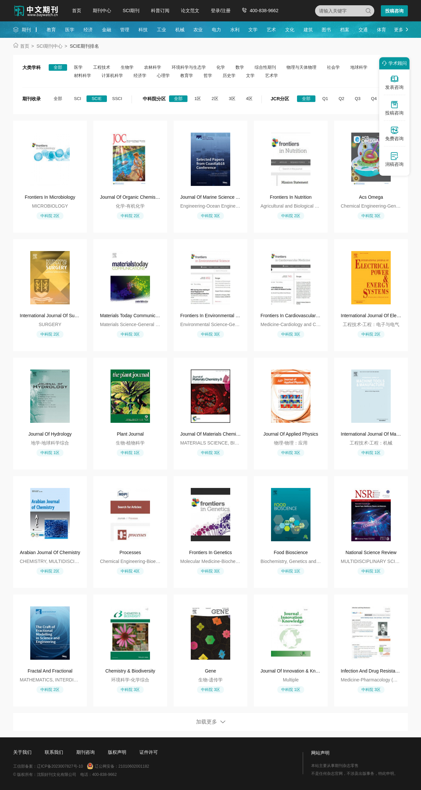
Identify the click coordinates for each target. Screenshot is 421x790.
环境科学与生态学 (189, 67)
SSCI (117, 98)
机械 (180, 29)
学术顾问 (393, 63)
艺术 (271, 29)
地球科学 (358, 67)
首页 (76, 10)
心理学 (163, 75)
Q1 (325, 98)
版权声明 (117, 752)
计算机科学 (112, 75)
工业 (161, 29)
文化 (289, 29)
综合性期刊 (265, 67)
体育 (381, 29)
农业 (198, 29)
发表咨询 (394, 82)
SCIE (97, 98)
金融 (106, 29)
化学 (220, 67)
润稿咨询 (394, 159)
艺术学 (271, 75)
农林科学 (152, 67)
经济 (88, 29)
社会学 (333, 67)
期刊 (26, 29)
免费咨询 (394, 133)
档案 (344, 29)
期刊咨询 (85, 752)
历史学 (229, 75)
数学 (239, 67)
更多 (398, 29)
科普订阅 (160, 10)
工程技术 (101, 67)
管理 (124, 29)
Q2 (341, 98)
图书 (326, 29)
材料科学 (82, 75)
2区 (214, 98)
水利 (234, 29)
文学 (253, 29)
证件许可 (148, 752)
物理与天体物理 (301, 67)
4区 (249, 98)
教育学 (186, 75)
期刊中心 (102, 10)
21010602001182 (133, 766)
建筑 (308, 29)
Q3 (357, 98)
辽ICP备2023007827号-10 (60, 766)
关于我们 (22, 752)
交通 (363, 29)
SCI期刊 (131, 10)
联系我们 (54, 752)
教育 (51, 29)
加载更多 (206, 722)
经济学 (140, 75)
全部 (58, 67)
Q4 (374, 98)
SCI (77, 98)
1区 (197, 98)
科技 (143, 29)
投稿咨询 (394, 10)
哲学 (208, 75)
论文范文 (190, 10)
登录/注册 (221, 10)
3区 (232, 98)
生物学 (127, 67)
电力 (216, 29)
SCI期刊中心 (49, 46)
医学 (69, 29)
